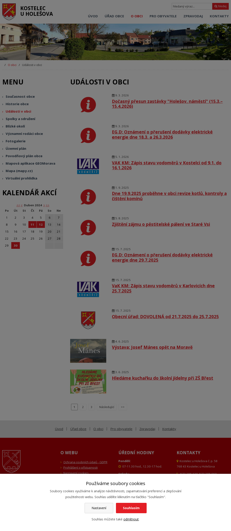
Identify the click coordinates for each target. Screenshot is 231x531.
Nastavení (99, 508)
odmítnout (131, 519)
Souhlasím (131, 508)
